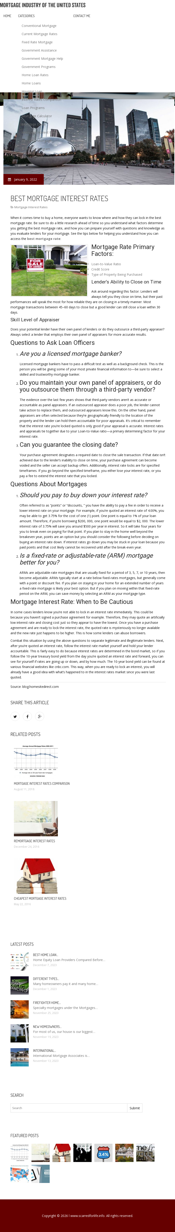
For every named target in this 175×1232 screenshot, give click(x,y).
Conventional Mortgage (39, 25)
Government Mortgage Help (42, 58)
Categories (26, 16)
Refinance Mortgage (37, 140)
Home (7, 16)
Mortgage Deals (34, 124)
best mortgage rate (43, 239)
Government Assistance (39, 50)
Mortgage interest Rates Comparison (42, 783)
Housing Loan (32, 91)
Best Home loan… (45, 955)
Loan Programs (33, 108)
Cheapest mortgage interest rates (40, 898)
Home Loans (31, 83)
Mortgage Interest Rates (40, 132)
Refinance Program (36, 149)
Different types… (46, 979)
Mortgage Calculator (37, 116)
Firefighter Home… (47, 1003)
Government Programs (39, 67)
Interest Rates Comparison (41, 99)
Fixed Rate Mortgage (37, 42)
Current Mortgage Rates (39, 34)
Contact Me (81, 16)
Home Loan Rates (35, 75)
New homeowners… (47, 1026)
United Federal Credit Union (42, 157)
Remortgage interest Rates (34, 841)
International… (44, 1050)
